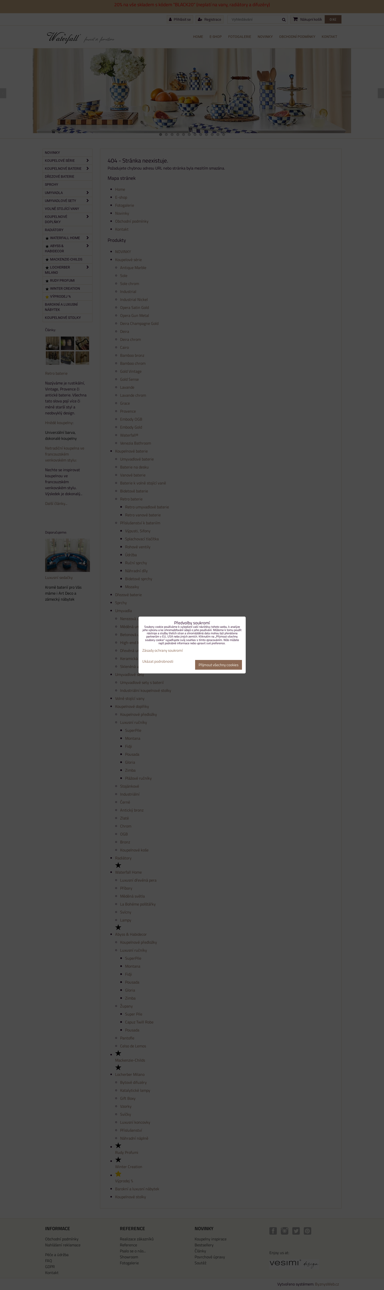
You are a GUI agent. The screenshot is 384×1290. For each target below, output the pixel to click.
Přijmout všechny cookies (218, 665)
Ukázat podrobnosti (157, 661)
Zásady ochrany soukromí (162, 650)
